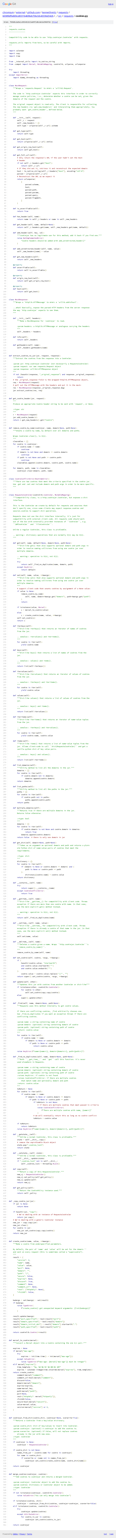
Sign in (110, 4)
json (111, 1534)
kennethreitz (49, 12)
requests (63, 12)
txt (105, 1534)
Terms (29, 1534)
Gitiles (15, 1534)
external (20, 12)
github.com (33, 12)
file (55, 22)
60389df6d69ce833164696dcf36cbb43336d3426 (28, 15)
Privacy (22, 1534)
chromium (8, 12)
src (60, 15)
